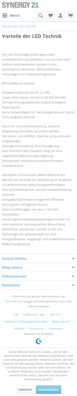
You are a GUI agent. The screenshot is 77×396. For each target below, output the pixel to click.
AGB (16, 314)
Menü (11, 15)
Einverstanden (48, 389)
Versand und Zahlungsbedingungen (25, 321)
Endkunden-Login (34, 314)
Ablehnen (25, 389)
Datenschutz (36, 328)
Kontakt (19, 328)
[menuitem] (11, 15)
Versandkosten (14, 301)
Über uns (55, 314)
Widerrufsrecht (61, 321)
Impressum (56, 328)
